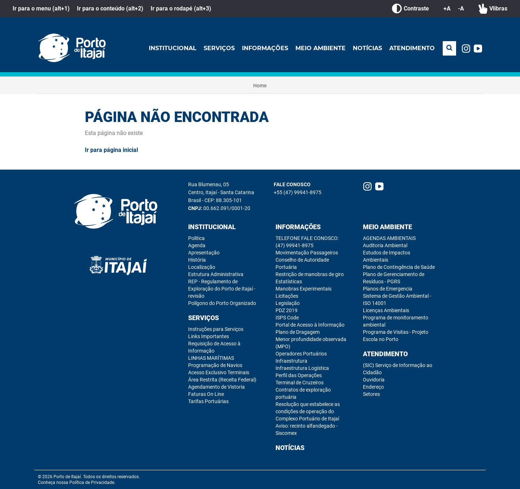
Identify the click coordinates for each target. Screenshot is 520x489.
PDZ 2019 (287, 310)
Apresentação (204, 253)
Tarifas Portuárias (208, 401)
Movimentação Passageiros (307, 253)
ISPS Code (287, 317)
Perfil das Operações (299, 375)
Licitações (287, 296)
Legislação (288, 303)
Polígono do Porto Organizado (222, 303)
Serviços (219, 48)
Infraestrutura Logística (302, 368)
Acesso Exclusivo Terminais (218, 372)
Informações (265, 48)
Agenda (196, 245)
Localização (201, 267)
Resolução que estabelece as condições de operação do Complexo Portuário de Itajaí (308, 411)
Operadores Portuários (301, 354)
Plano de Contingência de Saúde (399, 267)
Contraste (410, 9)
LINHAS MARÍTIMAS (211, 358)
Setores (371, 394)
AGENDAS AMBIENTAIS (389, 238)
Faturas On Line (206, 394)
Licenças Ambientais (386, 310)
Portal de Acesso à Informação (310, 325)
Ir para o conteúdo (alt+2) (110, 8)
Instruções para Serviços (215, 329)
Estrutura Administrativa (215, 274)
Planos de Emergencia (387, 289)
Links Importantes (208, 336)
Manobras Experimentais (304, 289)
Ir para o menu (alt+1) (41, 8)
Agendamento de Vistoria (216, 387)
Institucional (172, 48)
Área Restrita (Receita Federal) (222, 380)
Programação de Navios (215, 365)
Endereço (373, 387)
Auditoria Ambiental (385, 245)
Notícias (367, 48)
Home (260, 85)
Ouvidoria (374, 380)
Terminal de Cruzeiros (300, 382)
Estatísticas (289, 281)
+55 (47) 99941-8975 (297, 192)
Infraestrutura (291, 361)
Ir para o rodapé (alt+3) (181, 8)
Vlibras (492, 9)
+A (447, 8)
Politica (196, 238)
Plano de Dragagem (298, 332)
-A (461, 8)
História (197, 260)
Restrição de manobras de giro (310, 274)
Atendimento (412, 48)
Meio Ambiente (320, 48)
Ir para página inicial (111, 150)
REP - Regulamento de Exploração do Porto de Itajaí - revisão (221, 289)
